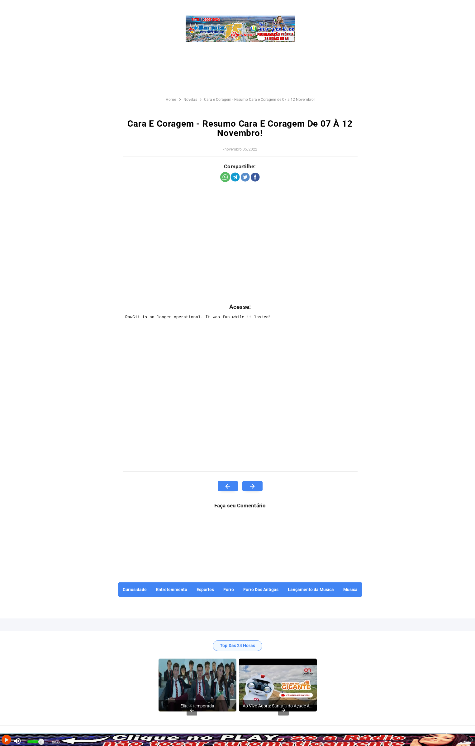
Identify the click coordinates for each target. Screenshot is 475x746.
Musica (350, 589)
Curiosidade (135, 589)
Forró (228, 589)
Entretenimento (171, 589)
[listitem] (197, 685)
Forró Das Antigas (260, 589)
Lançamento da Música (311, 589)
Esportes (205, 589)
